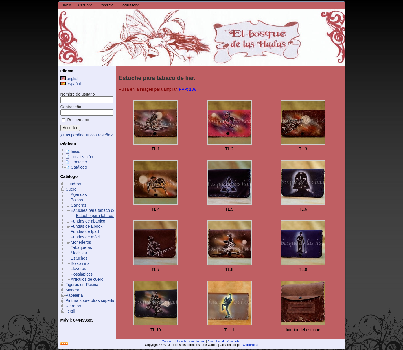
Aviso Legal (215, 341)
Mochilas (79, 253)
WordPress (250, 345)
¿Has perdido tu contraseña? (86, 135)
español (70, 83)
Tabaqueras (81, 247)
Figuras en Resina (82, 284)
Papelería (74, 295)
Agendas (79, 194)
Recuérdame (76, 119)
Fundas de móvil (86, 237)
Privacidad (234, 341)
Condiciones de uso (191, 341)
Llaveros (78, 268)
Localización (82, 156)
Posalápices (82, 274)
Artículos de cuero (87, 279)
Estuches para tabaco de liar (96, 210)
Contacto (79, 162)
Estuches (79, 258)
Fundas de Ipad (85, 231)
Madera (72, 290)
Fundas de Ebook (87, 226)
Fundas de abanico (88, 221)
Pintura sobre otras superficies (93, 300)
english (70, 78)
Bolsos (77, 200)
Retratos (73, 306)
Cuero (71, 189)
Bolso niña (80, 263)
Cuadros (73, 184)
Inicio (75, 151)
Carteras (79, 205)
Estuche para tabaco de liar (100, 215)
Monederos (81, 242)
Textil (70, 311)
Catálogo (79, 167)
